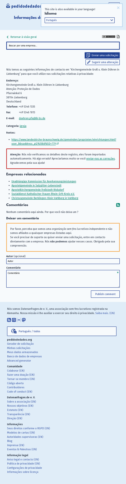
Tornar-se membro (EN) (21, 379)
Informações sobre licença (22, 472)
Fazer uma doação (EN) (20, 374)
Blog (9, 441)
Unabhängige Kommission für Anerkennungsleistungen (43, 181)
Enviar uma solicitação (105, 55)
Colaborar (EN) (15, 370)
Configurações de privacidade (24, 467)
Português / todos (29, 331)
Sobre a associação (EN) (21, 401)
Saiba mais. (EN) (105, 313)
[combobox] (63, 46)
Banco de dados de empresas (24, 356)
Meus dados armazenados (22, 352)
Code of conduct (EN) (19, 391)
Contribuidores (15, 387)
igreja (23, 126)
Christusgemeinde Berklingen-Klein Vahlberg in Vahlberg (44, 198)
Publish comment (105, 294)
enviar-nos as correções (100, 158)
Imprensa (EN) (15, 445)
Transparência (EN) (18, 414)
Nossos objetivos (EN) (20, 405)
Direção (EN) (14, 418)
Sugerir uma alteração (105, 62)
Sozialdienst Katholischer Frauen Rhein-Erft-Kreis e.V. (43, 193)
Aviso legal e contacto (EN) (23, 459)
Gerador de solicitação (20, 343)
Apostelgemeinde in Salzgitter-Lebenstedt (36, 185)
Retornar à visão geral (21, 37)
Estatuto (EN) (15, 410)
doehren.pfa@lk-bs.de (32, 118)
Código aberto (15, 383)
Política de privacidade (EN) (23, 463)
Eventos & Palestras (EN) (22, 449)
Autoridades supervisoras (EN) (25, 436)
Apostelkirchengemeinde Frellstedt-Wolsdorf (37, 189)
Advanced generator (19, 360)
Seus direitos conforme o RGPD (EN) (28, 428)
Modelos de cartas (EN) (21, 432)
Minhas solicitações (18, 348)
